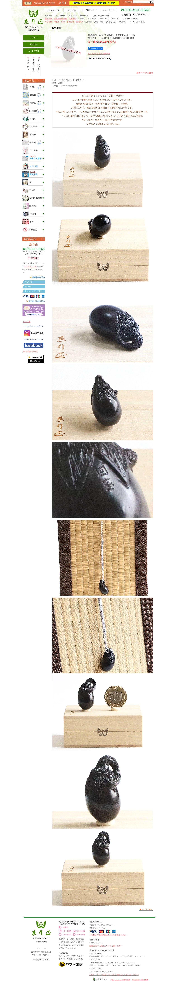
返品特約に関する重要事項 (99, 54)
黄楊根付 (72, 18)
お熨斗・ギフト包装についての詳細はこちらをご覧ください (114, 975)
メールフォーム (30, 266)
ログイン (33, 38)
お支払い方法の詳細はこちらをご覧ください (108, 935)
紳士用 (56, 22)
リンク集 (26, 322)
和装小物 (48, 18)
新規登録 (33, 44)
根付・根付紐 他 (60, 18)
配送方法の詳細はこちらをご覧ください (106, 946)
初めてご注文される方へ (120, 979)
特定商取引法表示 (30, 351)
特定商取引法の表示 (140, 979)
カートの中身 (33, 51)
